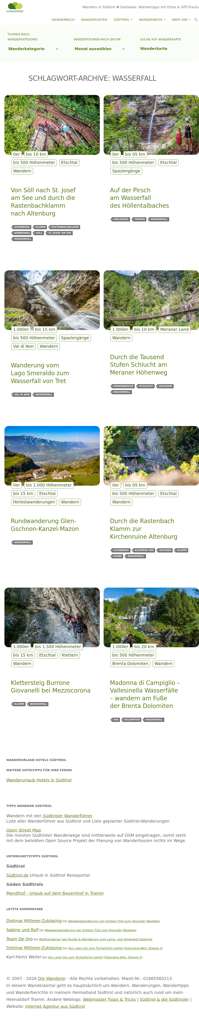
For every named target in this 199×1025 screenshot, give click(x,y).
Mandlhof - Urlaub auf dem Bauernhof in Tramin (55, 893)
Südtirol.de (17, 875)
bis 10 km (36, 154)
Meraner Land (174, 329)
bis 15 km (45, 329)
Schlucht (146, 386)
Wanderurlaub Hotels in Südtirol (38, 780)
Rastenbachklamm (65, 227)
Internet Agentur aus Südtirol (55, 1006)
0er (16, 154)
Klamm (40, 227)
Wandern (22, 171)
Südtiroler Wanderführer (67, 815)
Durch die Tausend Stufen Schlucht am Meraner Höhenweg (138, 365)
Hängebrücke (123, 386)
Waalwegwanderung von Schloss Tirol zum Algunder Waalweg (114, 921)
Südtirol (121, 19)
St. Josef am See (59, 233)
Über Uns (180, 19)
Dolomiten (132, 719)
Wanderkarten (94, 19)
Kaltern (165, 550)
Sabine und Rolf (22, 929)
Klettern (70, 655)
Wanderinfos (150, 19)
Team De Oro (19, 939)
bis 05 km (135, 154)
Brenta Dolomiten (130, 663)
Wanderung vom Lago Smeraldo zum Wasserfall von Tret (40, 373)
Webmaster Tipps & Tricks (109, 999)
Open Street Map (23, 830)
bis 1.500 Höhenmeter (58, 646)
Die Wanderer (52, 978)
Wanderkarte (153, 49)
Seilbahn (165, 386)
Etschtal (69, 162)
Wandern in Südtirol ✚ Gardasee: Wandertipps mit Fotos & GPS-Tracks (140, 7)
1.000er (21, 329)
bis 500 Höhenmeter (34, 162)
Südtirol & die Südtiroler (164, 999)
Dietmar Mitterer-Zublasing (34, 920)
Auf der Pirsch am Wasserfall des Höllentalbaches (139, 198)
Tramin (139, 219)
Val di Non (23, 346)
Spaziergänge (126, 171)
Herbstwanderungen (34, 502)
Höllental (121, 219)
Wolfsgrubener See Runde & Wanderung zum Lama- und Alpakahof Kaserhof (95, 939)
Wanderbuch (63, 19)
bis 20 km (144, 646)
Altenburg (22, 227)
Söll (39, 233)
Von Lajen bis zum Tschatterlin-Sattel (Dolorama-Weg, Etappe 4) (115, 948)
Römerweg (22, 233)
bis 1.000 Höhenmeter (49, 485)
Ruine (118, 556)
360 (116, 719)
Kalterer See (144, 550)
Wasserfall (22, 239)
